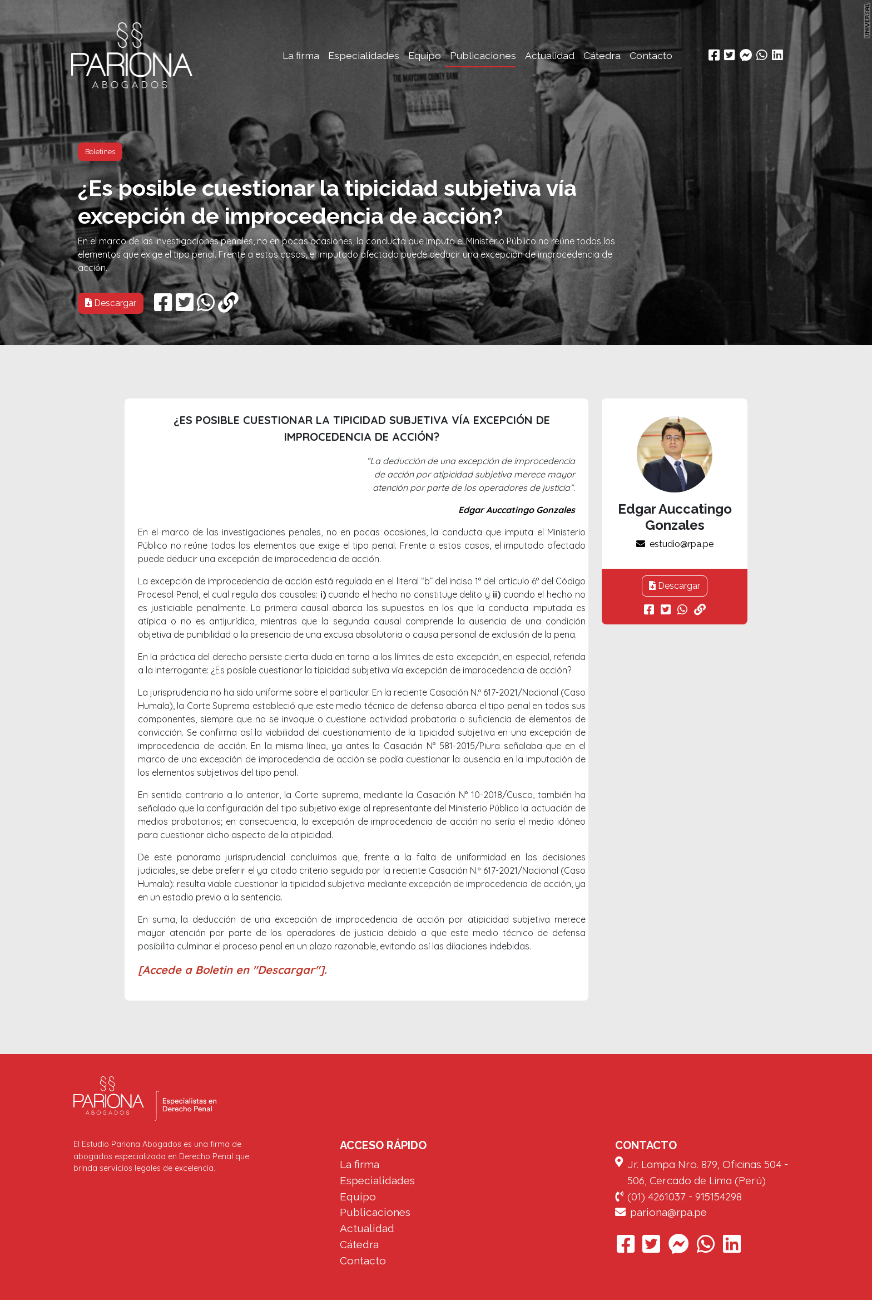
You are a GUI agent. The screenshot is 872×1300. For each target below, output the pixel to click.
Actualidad (549, 55)
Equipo (424, 55)
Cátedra (602, 55)
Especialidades (363, 55)
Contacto (651, 55)
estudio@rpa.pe (675, 544)
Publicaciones (483, 55)
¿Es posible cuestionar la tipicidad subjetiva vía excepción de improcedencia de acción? (327, 202)
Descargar (110, 303)
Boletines (100, 151)
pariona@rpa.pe (661, 1212)
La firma (301, 55)
